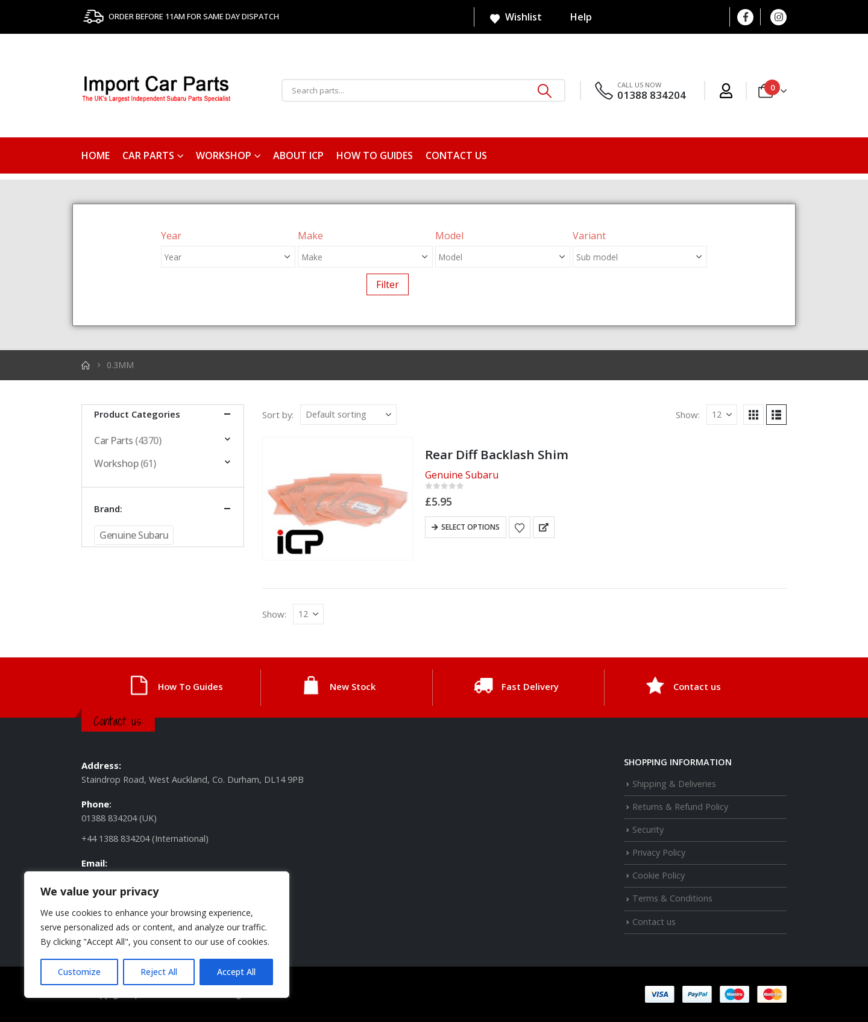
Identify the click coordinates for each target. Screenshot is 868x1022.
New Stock (353, 686)
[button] (753, 414)
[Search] (545, 90)
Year (171, 235)
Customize (79, 971)
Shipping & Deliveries (674, 783)
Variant (589, 235)
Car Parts (148, 155)
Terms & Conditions (672, 898)
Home (95, 155)
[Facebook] (745, 17)
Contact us (456, 155)
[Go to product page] (337, 498)
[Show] (721, 414)
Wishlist (515, 17)
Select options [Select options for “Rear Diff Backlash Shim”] (470, 527)
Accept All (236, 971)
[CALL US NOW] (639, 90)
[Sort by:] (348, 414)
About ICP (298, 155)
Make (310, 235)
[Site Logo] (156, 90)
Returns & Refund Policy (680, 806)
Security (648, 829)
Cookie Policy (658, 875)
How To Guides (374, 155)
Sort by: (278, 415)
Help (573, 17)
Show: (688, 415)
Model (449, 235)
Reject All (158, 971)
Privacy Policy (658, 852)
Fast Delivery (530, 686)
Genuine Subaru (133, 535)
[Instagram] (778, 17)
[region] (156, 934)
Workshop (223, 155)
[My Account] (726, 90)
